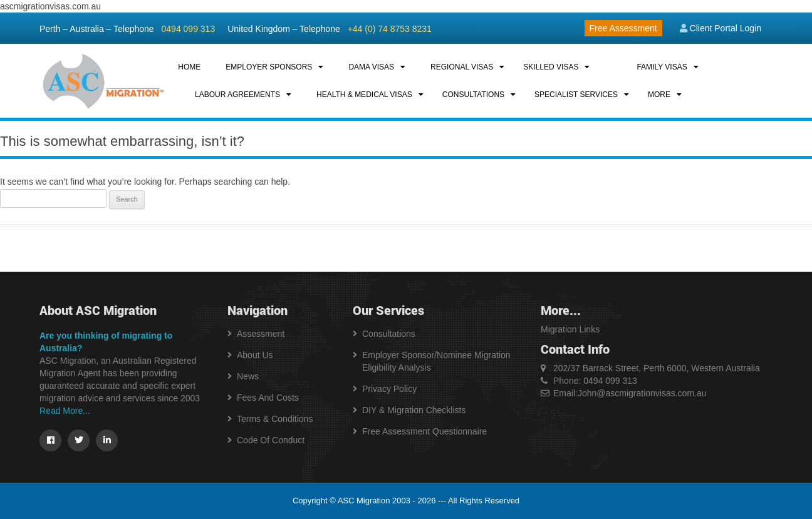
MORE (659, 94)
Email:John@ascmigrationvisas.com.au (630, 393)
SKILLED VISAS (550, 67)
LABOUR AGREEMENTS (237, 94)
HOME (189, 67)
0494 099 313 (189, 29)
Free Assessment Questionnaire (424, 431)
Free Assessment (623, 28)
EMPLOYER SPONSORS (269, 67)
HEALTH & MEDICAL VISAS (364, 94)
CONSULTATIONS (473, 94)
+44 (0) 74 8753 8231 (390, 29)
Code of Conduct (270, 440)
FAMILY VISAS (662, 67)
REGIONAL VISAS (461, 67)
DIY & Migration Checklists (414, 410)
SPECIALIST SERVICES (576, 94)
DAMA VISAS (371, 67)
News (248, 376)
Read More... (64, 411)
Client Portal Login (720, 28)
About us (255, 355)
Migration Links (570, 329)
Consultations (388, 334)
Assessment (260, 334)
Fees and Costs (268, 398)
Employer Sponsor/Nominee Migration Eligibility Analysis (436, 361)
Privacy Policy (389, 389)
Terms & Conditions (275, 419)
